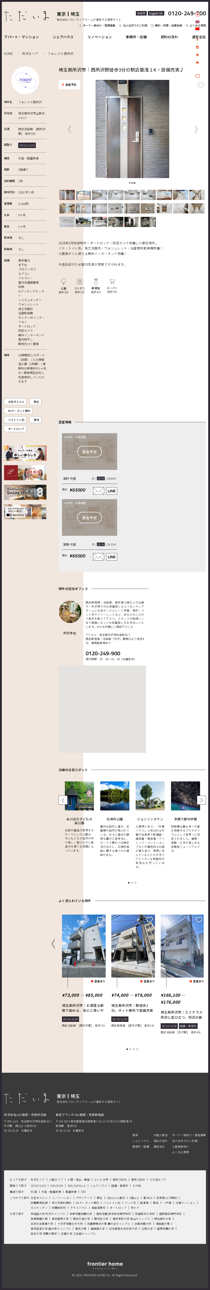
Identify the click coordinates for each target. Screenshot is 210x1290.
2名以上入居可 (116, 1197)
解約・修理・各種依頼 (168, 25)
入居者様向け (180, 1146)
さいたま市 (101, 1179)
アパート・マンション (21, 36)
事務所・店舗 (136, 36)
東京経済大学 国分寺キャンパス (51, 1228)
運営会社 (199, 36)
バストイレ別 (16, 420)
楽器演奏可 (98, 1207)
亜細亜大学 (98, 1228)
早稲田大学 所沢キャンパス (48, 1213)
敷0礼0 (148, 1197)
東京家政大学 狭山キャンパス (131, 1218)
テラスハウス (78, 1207)
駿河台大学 (101, 1218)
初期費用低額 (39, 1202)
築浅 (36, 420)
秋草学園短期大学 (81, 1213)
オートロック (16, 429)
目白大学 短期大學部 (44, 1233)
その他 (136, 1185)
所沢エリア (38, 1179)
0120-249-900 (187, 13)
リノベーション (99, 36)
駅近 (36, 402)
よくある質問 (180, 1152)
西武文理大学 (81, 1218)
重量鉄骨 (71, 1191)
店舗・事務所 (119, 1185)
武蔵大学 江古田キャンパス (78, 1233)
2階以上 (134, 1197)
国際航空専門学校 (170, 1213)
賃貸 (135, 1135)
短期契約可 (59, 1207)
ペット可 (130, 1202)
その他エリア (158, 1179)
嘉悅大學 (81, 1228)
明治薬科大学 (162, 1218)
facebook (197, 39)
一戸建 (167, 1202)
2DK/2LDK (56, 1185)
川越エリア (56, 1179)
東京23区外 (138, 1179)
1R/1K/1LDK (38, 1185)
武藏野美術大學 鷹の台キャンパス (108, 1223)
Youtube (197, 62)
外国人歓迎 (161, 1135)
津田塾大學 (163, 1223)
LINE (197, 55)
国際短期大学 (165, 1228)
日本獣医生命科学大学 (123, 1228)
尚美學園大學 (39, 1218)
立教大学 (147, 1228)
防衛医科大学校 (145, 1213)
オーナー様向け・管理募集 (99, 25)
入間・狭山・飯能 (78, 1179)
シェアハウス (63, 36)
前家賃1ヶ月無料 (167, 1197)
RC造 (34, 1191)
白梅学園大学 (143, 1223)
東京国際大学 (60, 1218)
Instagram (197, 47)
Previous (69, 128)
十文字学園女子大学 (70, 1223)
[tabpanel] (131, 129)
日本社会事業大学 (42, 1223)
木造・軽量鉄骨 (51, 1191)
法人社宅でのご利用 (135, 25)
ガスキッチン (39, 1207)
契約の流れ (169, 36)
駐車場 (144, 1202)
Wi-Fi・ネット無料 (19, 411)
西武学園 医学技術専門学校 (113, 1213)
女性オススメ (16, 402)
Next (195, 128)
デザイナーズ (84, 1197)
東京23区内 (120, 1179)
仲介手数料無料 (62, 1202)
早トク (135, 1207)
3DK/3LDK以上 (76, 1185)
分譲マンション (185, 1202)
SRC (83, 1191)
